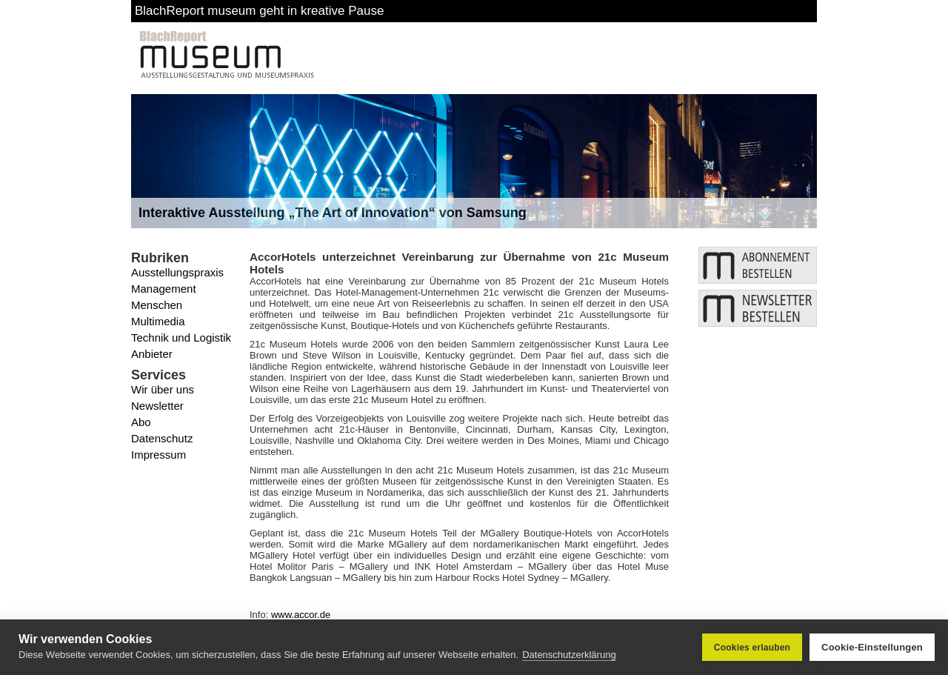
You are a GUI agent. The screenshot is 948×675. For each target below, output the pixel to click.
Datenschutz (162, 438)
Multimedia (158, 321)
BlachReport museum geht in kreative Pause (259, 11)
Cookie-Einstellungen (872, 647)
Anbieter (152, 354)
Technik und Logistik (181, 337)
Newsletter (157, 405)
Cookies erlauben (752, 647)
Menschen (156, 305)
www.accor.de (300, 614)
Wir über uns (162, 389)
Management (163, 288)
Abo (141, 422)
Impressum (158, 454)
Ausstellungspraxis (177, 272)
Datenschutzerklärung (568, 654)
